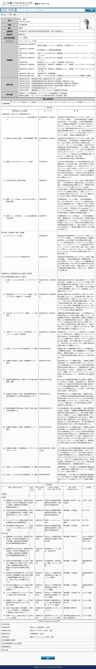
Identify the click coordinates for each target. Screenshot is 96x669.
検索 (90, 10)
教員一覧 (3, 14)
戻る (48, 658)
